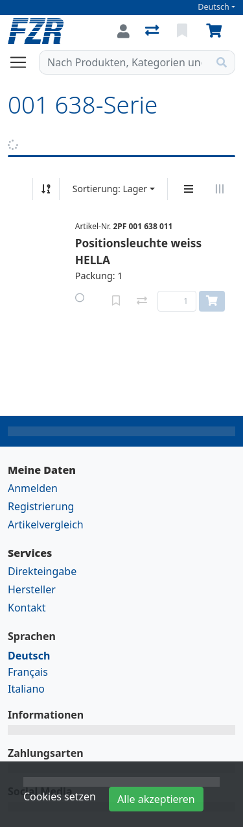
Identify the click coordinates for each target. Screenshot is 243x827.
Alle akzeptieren (156, 799)
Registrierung (41, 506)
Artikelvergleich (46, 524)
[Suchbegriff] (124, 62)
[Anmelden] (123, 31)
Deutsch (213, 6)
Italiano (26, 689)
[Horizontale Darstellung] (219, 189)
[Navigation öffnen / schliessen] (23, 62)
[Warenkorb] (216, 31)
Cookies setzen (59, 796)
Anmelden (33, 488)
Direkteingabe (42, 571)
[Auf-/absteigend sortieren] (46, 189)
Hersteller (32, 589)
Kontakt (27, 607)
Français (28, 672)
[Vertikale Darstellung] (188, 189)
